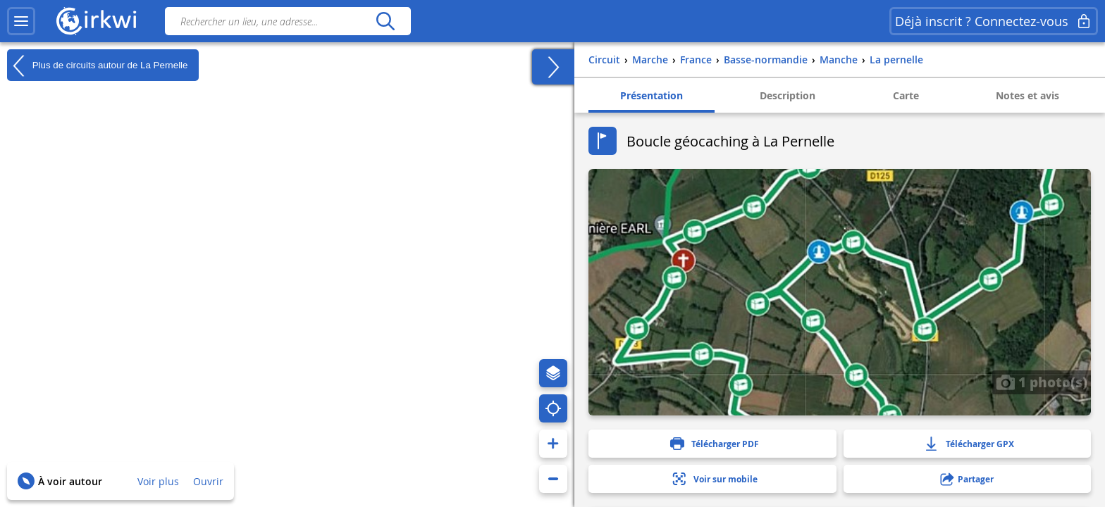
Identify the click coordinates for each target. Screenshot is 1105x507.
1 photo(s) (1041, 382)
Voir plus (158, 481)
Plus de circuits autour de (97, 65)
